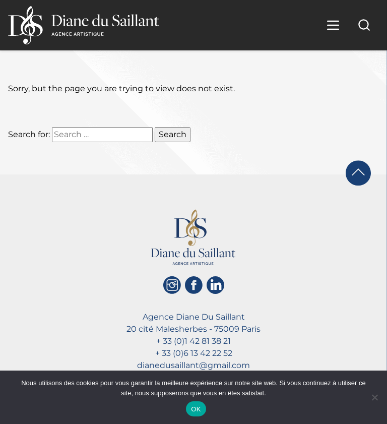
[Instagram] (172, 285)
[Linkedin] (215, 285)
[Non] (374, 397)
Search (172, 134)
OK (196, 409)
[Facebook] (194, 285)
